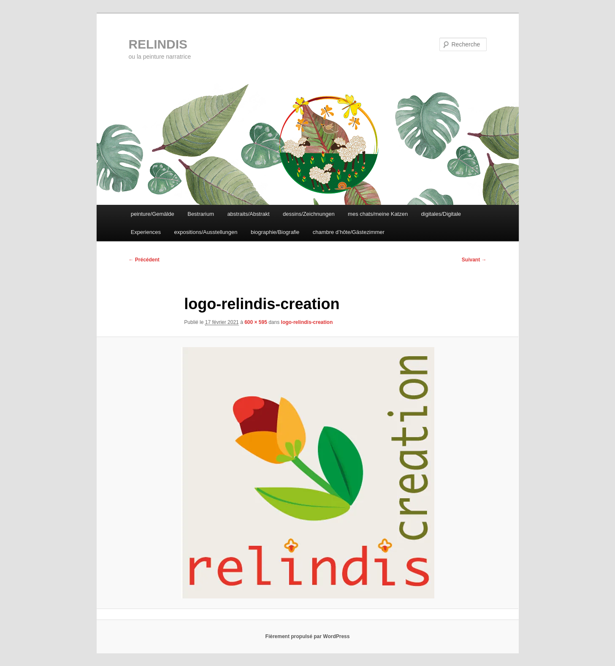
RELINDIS (158, 44)
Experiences (146, 232)
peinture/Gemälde (152, 214)
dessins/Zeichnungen (309, 214)
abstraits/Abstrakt (249, 214)
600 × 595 (255, 323)
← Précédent (144, 260)
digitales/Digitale (442, 214)
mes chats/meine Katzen (378, 214)
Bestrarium (201, 214)
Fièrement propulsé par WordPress (308, 636)
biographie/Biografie (275, 232)
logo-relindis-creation (307, 323)
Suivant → (474, 260)
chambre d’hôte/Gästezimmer (349, 232)
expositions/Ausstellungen (206, 232)
